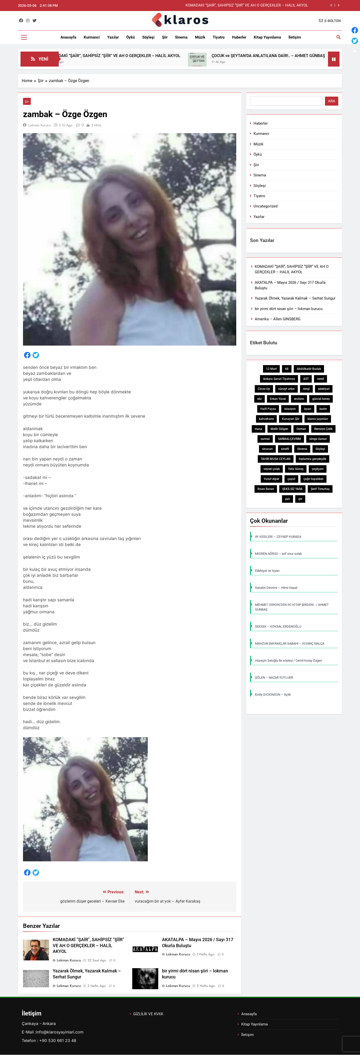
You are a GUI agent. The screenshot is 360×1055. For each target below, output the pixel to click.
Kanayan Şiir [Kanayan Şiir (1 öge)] (290, 419)
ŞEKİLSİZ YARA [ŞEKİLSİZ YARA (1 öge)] (292, 489)
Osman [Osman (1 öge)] (301, 429)
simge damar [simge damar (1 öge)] (318, 439)
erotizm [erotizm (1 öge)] (299, 399)
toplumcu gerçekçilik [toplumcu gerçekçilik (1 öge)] (312, 459)
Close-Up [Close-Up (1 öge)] (264, 389)
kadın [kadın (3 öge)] (323, 409)
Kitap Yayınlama (267, 37)
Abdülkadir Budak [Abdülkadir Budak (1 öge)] (309, 369)
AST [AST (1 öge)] (306, 379)
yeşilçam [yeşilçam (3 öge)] (318, 469)
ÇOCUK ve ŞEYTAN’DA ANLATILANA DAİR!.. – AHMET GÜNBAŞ (283, 55)
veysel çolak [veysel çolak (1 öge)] (272, 469)
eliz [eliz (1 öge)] (259, 399)
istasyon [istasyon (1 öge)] (290, 409)
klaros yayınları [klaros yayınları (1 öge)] (318, 419)
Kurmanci (92, 37)
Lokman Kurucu (39, 125)
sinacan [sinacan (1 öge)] (267, 449)
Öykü (130, 37)
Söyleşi (148, 37)
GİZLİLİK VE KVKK (148, 1014)
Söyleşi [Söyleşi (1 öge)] (320, 449)
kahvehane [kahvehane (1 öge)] (266, 419)
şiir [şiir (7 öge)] (300, 499)
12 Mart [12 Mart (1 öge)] (271, 369)
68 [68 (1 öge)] (286, 369)
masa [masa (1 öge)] (258, 429)
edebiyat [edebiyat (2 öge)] (324, 389)
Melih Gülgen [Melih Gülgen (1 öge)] (279, 429)
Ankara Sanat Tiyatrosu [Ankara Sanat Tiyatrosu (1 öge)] (279, 379)
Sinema (181, 37)
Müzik (200, 37)
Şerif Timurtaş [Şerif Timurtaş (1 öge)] (320, 489)
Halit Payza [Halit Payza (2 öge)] (268, 409)
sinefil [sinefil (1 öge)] (285, 449)
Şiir (165, 37)
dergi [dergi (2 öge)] (306, 389)
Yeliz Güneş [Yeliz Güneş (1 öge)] (296, 469)
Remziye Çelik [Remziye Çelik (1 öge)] (323, 429)
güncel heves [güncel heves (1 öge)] (321, 399)
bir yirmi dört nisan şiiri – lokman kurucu (288, 309)
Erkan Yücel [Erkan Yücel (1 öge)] (278, 399)
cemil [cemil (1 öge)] (320, 379)
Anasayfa (68, 37)
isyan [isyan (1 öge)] (307, 409)
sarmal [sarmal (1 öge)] (265, 439)
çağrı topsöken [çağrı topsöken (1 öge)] (314, 479)
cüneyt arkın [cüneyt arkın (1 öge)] (286, 389)
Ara (331, 101)
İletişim (294, 37)
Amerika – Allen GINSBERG (277, 319)
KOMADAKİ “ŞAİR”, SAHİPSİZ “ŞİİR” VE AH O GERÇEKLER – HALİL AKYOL (247, 6)
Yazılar (113, 37)
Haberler (239, 37)
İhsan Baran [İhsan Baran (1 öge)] (266, 489)
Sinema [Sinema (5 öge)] (302, 449)
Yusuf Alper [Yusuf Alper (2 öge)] (271, 479)
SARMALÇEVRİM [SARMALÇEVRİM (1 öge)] (289, 439)
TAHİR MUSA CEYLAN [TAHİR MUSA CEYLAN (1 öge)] (275, 459)
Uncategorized (266, 206)
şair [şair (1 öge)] (287, 499)
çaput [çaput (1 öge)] (291, 479)
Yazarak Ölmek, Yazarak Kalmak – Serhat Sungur (295, 298)
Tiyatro (218, 37)
